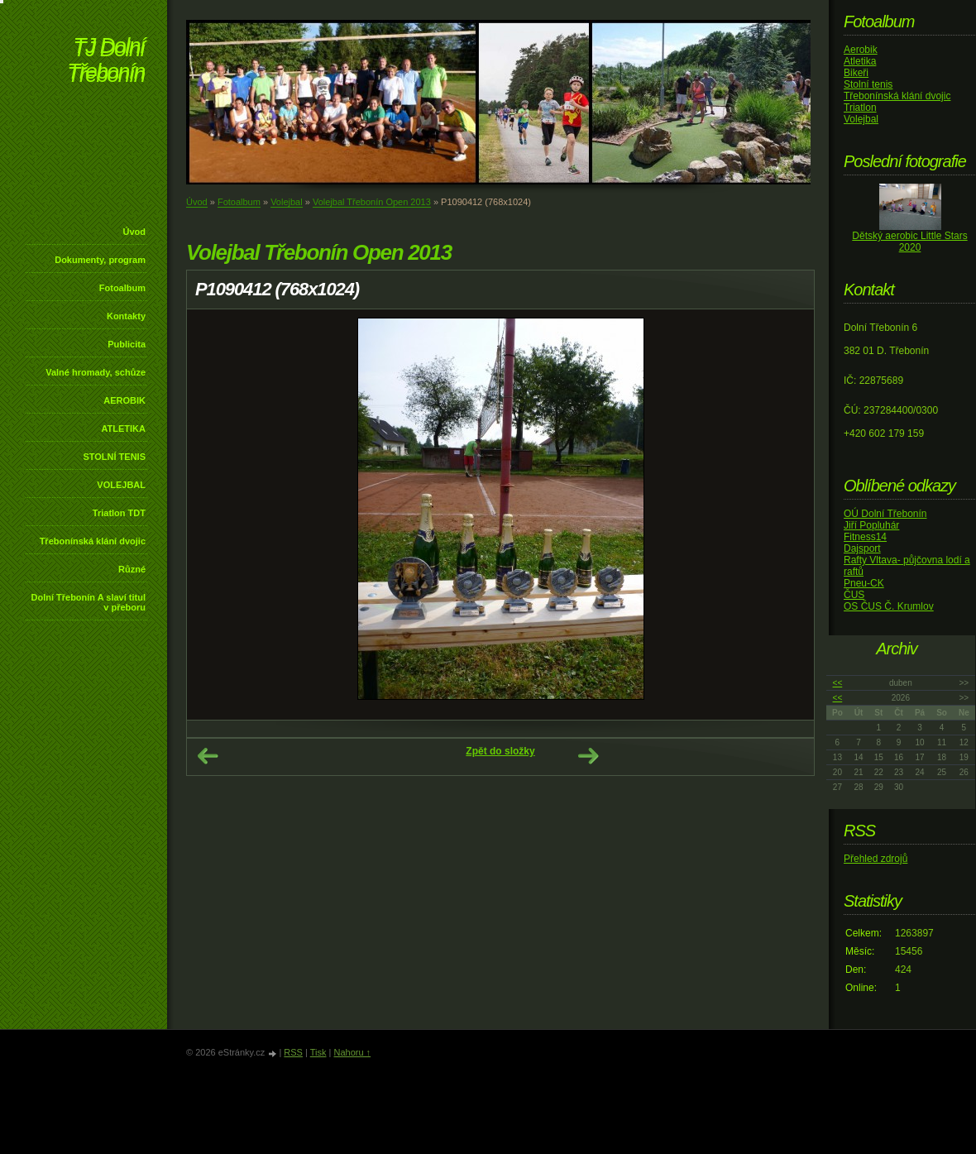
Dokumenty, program (100, 260)
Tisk (318, 1052)
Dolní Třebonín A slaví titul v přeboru (88, 602)
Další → (588, 756)
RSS (293, 1052)
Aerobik (861, 49)
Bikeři (856, 73)
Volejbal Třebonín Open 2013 (372, 202)
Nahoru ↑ (352, 1052)
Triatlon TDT (119, 513)
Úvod (134, 232)
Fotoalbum (122, 288)
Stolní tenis (868, 84)
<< (838, 682)
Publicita (127, 344)
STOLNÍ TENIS (114, 457)
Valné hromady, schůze (95, 372)
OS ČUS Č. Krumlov (889, 606)
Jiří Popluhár (871, 525)
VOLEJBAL (121, 485)
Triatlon (860, 107)
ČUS (854, 595)
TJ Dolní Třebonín (106, 61)
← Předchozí (207, 756)
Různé (132, 569)
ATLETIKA (123, 428)
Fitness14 (865, 537)
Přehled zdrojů (875, 858)
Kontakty (126, 316)
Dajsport (862, 548)
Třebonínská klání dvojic (93, 541)
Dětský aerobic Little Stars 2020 (909, 241)
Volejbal (286, 202)
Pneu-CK (864, 583)
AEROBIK (124, 400)
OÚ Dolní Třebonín (885, 514)
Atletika (860, 61)
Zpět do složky (500, 751)
